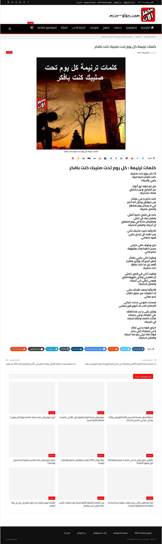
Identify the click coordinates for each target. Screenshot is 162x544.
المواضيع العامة (47, 27)
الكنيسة (9, 52)
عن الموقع (118, 2)
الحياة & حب (78, 27)
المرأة (64, 27)
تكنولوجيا (131, 27)
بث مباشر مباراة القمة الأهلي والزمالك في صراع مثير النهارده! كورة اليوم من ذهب (120, 364)
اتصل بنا (79, 2)
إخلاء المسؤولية (129, 2)
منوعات (94, 27)
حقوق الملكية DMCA (105, 2)
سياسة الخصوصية (89, 2)
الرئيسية (147, 27)
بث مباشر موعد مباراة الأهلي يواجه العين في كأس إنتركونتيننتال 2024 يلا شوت (40, 364)
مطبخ (106, 27)
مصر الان (9, 539)
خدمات (118, 27)
